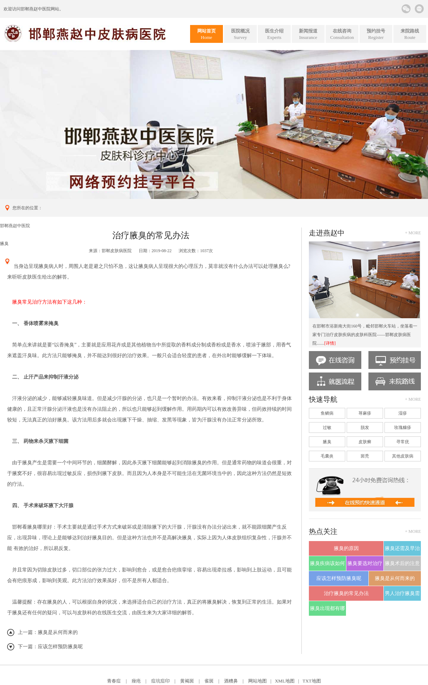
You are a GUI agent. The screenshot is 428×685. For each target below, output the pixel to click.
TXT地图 (311, 681)
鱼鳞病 (327, 413)
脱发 (365, 427)
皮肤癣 (364, 441)
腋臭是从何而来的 (58, 632)
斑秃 (365, 456)
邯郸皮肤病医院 (117, 250)
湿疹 (402, 413)
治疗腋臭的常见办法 (346, 593)
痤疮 (136, 681)
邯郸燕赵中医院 (36, 8)
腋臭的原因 (346, 548)
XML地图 (285, 681)
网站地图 (257, 681)
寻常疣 (402, 441)
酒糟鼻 (231, 681)
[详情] (330, 343)
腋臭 (4, 243)
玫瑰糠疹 (402, 427)
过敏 (327, 427)
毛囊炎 (327, 456)
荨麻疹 (364, 413)
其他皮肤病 (402, 456)
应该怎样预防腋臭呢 (60, 646)
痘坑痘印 (160, 681)
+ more (413, 232)
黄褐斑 (187, 681)
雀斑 (209, 681)
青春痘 (114, 681)
